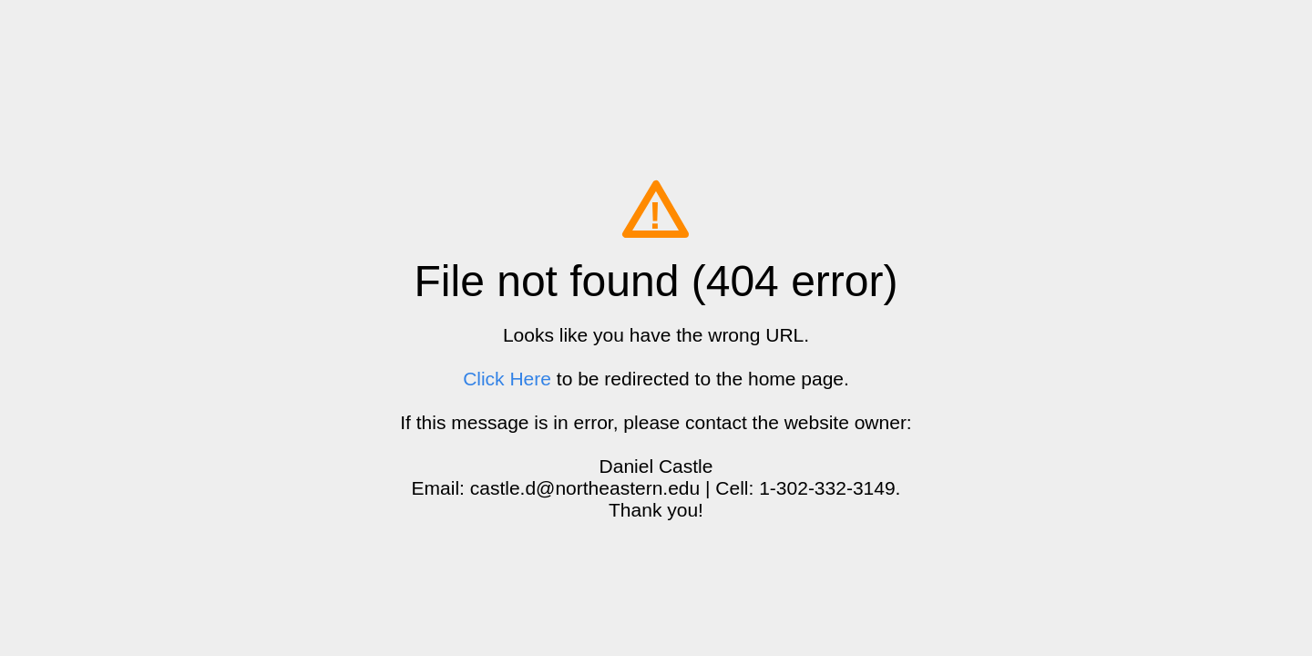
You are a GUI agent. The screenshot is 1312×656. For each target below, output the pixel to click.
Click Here (507, 378)
